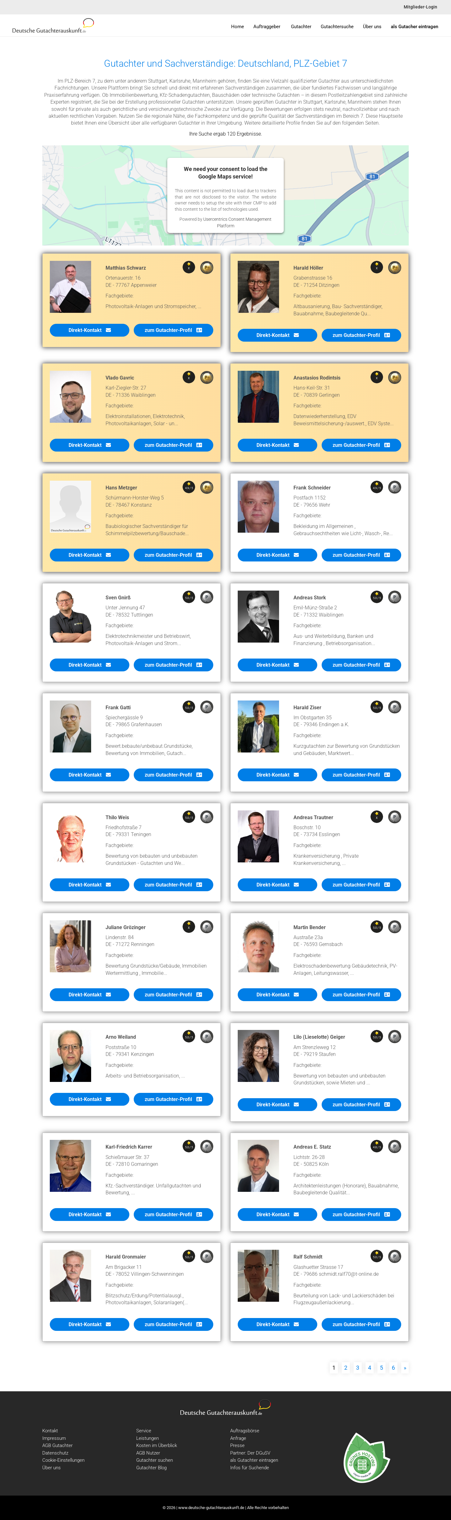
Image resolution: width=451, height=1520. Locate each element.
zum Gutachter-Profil (173, 333)
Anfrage (238, 1438)
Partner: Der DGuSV (250, 1453)
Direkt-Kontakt (90, 333)
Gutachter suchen (154, 1460)
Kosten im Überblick (156, 1445)
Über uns (51, 1468)
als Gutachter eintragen (254, 1460)
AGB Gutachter (57, 1445)
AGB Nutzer (148, 1453)
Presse (237, 1445)
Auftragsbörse (244, 1431)
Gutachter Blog (151, 1468)
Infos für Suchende (249, 1468)
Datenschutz (55, 1453)
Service (143, 1431)
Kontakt (50, 1431)
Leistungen (147, 1438)
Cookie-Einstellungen (63, 1460)
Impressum (54, 1438)
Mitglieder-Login (420, 7)
